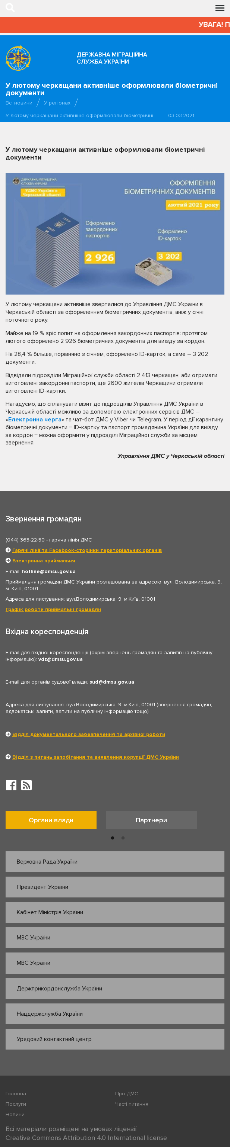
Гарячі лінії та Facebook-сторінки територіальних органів (87, 550)
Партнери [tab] (151, 820)
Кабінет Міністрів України (50, 912)
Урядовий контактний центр (54, 1039)
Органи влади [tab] (51, 820)
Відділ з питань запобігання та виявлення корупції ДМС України (95, 757)
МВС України (33, 963)
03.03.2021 (181, 115)
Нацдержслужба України (50, 1014)
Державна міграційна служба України (112, 58)
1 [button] (112, 838)
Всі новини (19, 103)
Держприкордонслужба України (59, 988)
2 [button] (123, 838)
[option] (56, 822)
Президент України (42, 887)
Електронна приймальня (43, 561)
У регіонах (57, 103)
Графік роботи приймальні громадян (53, 609)
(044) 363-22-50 (25, 540)
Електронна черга (35, 419)
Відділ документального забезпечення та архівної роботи (88, 734)
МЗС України (33, 937)
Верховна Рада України (47, 861)
